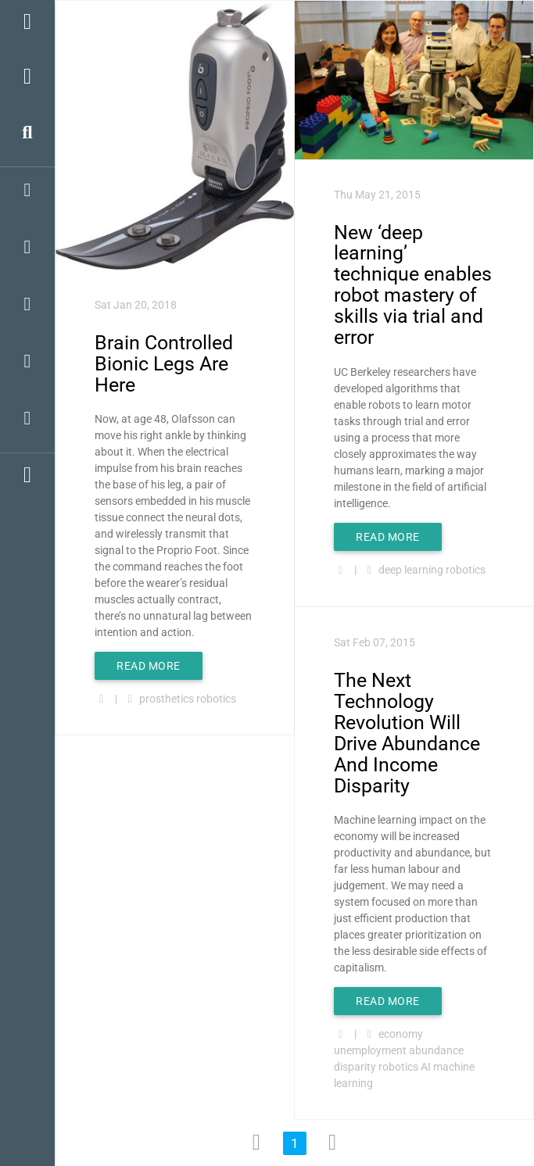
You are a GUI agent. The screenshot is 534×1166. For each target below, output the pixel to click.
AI (426, 1066)
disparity (355, 1066)
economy (400, 1034)
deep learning (410, 569)
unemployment (370, 1050)
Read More (148, 666)
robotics (216, 698)
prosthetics (166, 698)
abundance (436, 1050)
